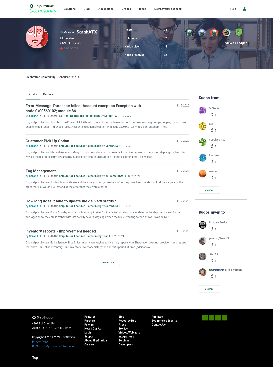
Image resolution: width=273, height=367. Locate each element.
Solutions (70, 8)
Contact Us (159, 324)
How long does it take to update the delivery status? (71, 201)
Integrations (126, 336)
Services (123, 340)
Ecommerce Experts (164, 320)
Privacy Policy (40, 341)
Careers (89, 344)
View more (107, 262)
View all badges (236, 43)
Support (89, 336)
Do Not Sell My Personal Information (53, 346)
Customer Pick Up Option (47, 141)
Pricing (89, 324)
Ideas (142, 8)
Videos (122, 332)
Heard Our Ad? (93, 328)
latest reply (93, 115)
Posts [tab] (32, 94)
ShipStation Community (43, 9)
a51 (108, 236)
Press (122, 324)
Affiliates (157, 316)
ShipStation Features (72, 145)
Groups (126, 8)
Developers (125, 344)
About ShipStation (95, 340)
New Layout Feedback (168, 8)
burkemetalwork (116, 175)
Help (233, 8)
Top (35, 358)
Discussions (106, 8)
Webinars (134, 332)
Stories (123, 328)
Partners (90, 320)
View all (209, 190)
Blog (87, 8)
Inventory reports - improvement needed (61, 231)
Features (90, 316)
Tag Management (41, 171)
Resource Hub (127, 320)
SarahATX (35, 115)
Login (88, 332)
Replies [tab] (48, 94)
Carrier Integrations (72, 115)
